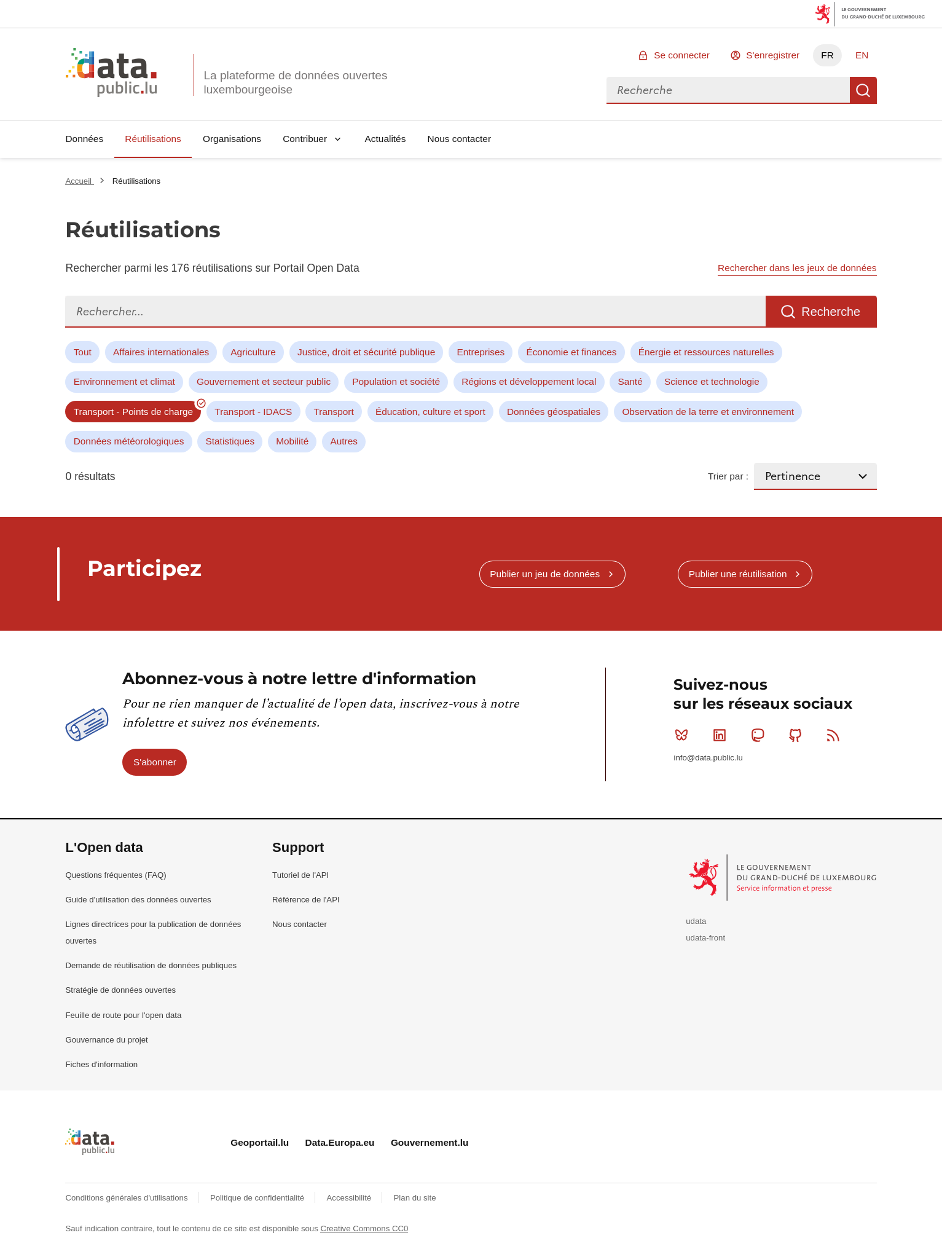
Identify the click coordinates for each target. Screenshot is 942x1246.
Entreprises (480, 352)
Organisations (232, 138)
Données (84, 138)
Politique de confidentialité (258, 1197)
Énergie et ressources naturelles (706, 352)
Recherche (863, 90)
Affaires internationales (161, 352)
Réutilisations (153, 138)
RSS (836, 735)
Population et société (396, 381)
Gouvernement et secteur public (264, 381)
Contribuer (305, 138)
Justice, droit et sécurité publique (366, 352)
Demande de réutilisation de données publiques (151, 965)
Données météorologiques (129, 441)
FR (827, 55)
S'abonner (154, 762)
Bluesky (684, 735)
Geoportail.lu (259, 1142)
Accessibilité (350, 1197)
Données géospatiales (553, 411)
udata (696, 921)
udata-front (705, 937)
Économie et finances (571, 352)
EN (861, 55)
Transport (333, 411)
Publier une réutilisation (738, 574)
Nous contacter (460, 138)
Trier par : (728, 476)
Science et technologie (711, 381)
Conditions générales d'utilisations (127, 1197)
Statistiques (230, 441)
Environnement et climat (124, 381)
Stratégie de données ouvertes (120, 990)
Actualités (385, 138)
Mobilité (292, 441)
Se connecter (682, 55)
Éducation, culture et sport (430, 411)
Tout (83, 352)
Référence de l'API (306, 899)
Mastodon (760, 735)
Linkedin (722, 735)
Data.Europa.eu (340, 1142)
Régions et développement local (528, 381)
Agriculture (253, 352)
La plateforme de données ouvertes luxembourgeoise (295, 82)
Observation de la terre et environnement (708, 411)
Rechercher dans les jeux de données (797, 267)
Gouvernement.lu (430, 1142)
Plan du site (415, 1197)
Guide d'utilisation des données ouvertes (138, 899)
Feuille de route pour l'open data (123, 1015)
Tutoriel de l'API (300, 875)
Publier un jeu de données (545, 574)
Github (798, 735)
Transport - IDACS (253, 411)
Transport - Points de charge (133, 411)
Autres (343, 441)
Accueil (79, 181)
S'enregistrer (772, 55)
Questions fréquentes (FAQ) (115, 875)
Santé (630, 381)
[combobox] (728, 90)
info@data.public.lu (707, 757)
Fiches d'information (101, 1064)
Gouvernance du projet (106, 1039)
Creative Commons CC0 (364, 1228)
